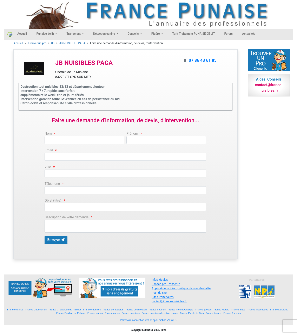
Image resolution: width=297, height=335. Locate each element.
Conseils (134, 33)
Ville (48, 167)
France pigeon (95, 313)
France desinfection (136, 309)
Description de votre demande (66, 217)
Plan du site (159, 292)
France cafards (15, 309)
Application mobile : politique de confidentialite (181, 288)
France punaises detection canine (160, 313)
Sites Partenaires (163, 297)
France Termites (232, 313)
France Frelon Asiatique (180, 309)
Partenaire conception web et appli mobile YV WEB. (148, 320)
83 (52, 43)
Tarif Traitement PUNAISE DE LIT (193, 33)
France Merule (221, 309)
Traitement (73, 33)
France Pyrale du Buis (192, 313)
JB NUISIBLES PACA (72, 43)
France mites (238, 309)
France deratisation (113, 309)
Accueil (22, 33)
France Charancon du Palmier (65, 309)
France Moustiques (258, 309)
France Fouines (157, 309)
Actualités (248, 33)
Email (49, 150)
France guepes (204, 309)
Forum (228, 33)
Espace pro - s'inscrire (166, 284)
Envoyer (56, 240)
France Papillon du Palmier (70, 313)
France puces (112, 313)
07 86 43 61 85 (203, 60)
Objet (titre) (53, 200)
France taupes (213, 313)
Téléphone (52, 183)
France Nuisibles (279, 309)
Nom (48, 133)
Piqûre (155, 33)
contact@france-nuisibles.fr (169, 301)
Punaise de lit (46, 33)
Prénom (132, 133)
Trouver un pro (37, 43)
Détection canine (104, 33)
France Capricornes (36, 309)
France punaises (130, 313)
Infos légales (160, 279)
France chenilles (92, 309)
